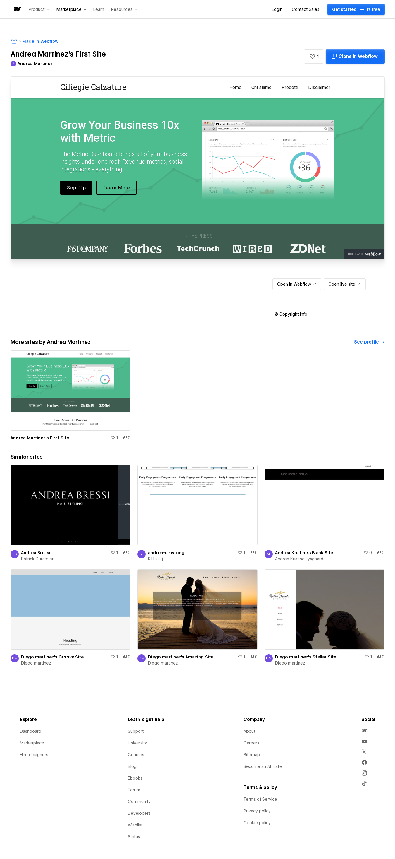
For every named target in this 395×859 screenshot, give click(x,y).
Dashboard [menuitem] (30, 731)
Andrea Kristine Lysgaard (299, 558)
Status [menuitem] (134, 836)
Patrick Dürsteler (37, 558)
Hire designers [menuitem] (34, 754)
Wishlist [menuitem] (135, 825)
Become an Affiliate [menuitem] (263, 766)
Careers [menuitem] (251, 743)
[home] (17, 9)
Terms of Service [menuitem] (260, 799)
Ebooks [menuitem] (135, 778)
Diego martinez (36, 663)
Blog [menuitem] (132, 766)
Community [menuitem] (139, 801)
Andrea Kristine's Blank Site (304, 552)
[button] (39, 9)
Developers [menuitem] (139, 813)
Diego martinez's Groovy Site (52, 657)
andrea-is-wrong (166, 552)
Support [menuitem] (136, 731)
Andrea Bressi (35, 552)
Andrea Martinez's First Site (40, 438)
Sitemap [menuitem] (252, 754)
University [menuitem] (137, 743)
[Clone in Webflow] (355, 56)
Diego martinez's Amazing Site (180, 657)
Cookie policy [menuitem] (257, 822)
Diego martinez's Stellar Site (305, 657)
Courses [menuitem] (136, 754)
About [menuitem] (249, 731)
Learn (98, 9)
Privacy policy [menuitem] (257, 811)
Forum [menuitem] (134, 790)
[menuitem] (364, 731)
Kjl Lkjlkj (155, 558)
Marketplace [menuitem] (32, 743)
